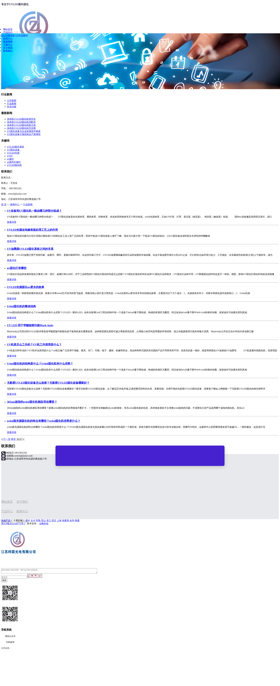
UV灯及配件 (21, 35)
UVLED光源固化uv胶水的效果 (25, 287)
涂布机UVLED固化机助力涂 (21, 125)
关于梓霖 (7, 47)
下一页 (6, 439)
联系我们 (7, 50)
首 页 (3, 204)
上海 (59, 520)
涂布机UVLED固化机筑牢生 (21, 119)
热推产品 (5, 520)
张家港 (65, 520)
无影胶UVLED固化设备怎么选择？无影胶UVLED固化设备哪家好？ (48, 382)
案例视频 (7, 41)
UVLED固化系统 (15, 147)
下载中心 (7, 44)
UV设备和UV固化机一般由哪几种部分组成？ (34, 210)
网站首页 (7, 29)
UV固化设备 (13, 150)
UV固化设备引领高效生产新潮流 (24, 134)
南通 (77, 520)
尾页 (13, 439)
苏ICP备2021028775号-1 (13, 523)
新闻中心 (7, 38)
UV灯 (10, 156)
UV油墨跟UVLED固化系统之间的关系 (30, 248)
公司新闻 (11, 100)
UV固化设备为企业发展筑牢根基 (24, 131)
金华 (72, 520)
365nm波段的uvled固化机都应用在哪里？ (32, 401)
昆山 (43, 520)
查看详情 (11, 222)
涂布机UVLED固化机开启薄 (21, 128)
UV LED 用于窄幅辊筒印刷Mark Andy (30, 325)
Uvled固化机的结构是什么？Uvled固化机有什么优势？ (40, 363)
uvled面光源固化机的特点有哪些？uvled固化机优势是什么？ (43, 420)
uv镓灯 (10, 159)
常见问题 (11, 106)
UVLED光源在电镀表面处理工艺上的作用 (32, 229)
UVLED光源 (13, 153)
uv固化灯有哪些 (16, 268)
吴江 (48, 520)
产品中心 (7, 32)
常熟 (38, 520)
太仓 (33, 520)
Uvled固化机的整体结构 (21, 306)
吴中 (27, 520)
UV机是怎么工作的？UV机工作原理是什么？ (34, 344)
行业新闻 (11, 103)
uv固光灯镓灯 (14, 162)
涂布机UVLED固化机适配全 (21, 122)
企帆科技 (44, 523)
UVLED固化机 (7, 35)
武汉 (54, 520)
